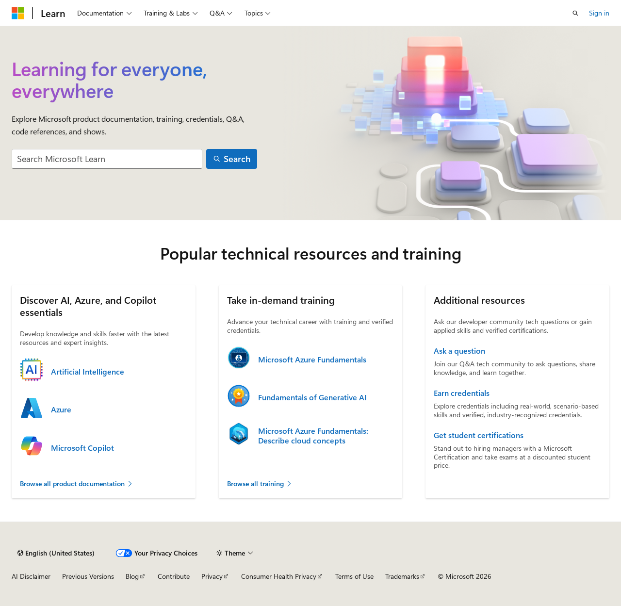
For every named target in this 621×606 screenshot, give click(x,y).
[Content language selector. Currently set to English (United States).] (56, 553)
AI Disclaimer (31, 576)
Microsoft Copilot (82, 448)
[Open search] (575, 13)
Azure (61, 409)
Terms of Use (354, 576)
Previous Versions (88, 576)
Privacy (212, 576)
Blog (132, 576)
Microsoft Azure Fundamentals (312, 359)
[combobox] (107, 159)
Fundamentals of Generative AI (312, 397)
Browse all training (260, 483)
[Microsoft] (18, 13)
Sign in (599, 12)
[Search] (232, 159)
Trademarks (402, 576)
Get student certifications (478, 435)
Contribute (174, 576)
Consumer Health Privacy (278, 576)
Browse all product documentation (76, 483)
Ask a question (459, 351)
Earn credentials (462, 393)
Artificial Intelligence (87, 372)
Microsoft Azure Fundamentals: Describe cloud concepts (313, 435)
